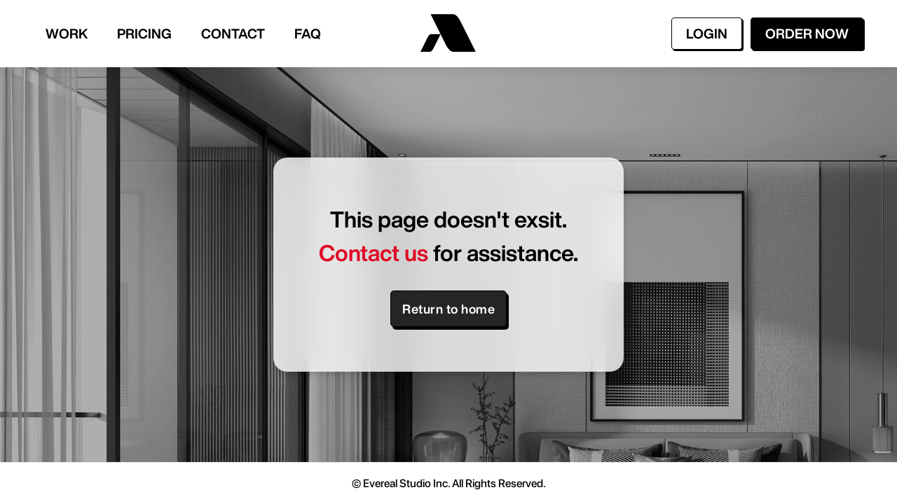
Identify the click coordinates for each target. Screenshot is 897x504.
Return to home (448, 308)
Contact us (373, 252)
